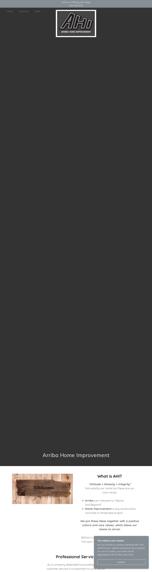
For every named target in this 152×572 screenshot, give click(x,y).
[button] (38, 11)
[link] (76, 11)
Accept (121, 562)
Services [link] (24, 11)
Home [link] (10, 11)
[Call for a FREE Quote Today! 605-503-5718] (76, 4)
